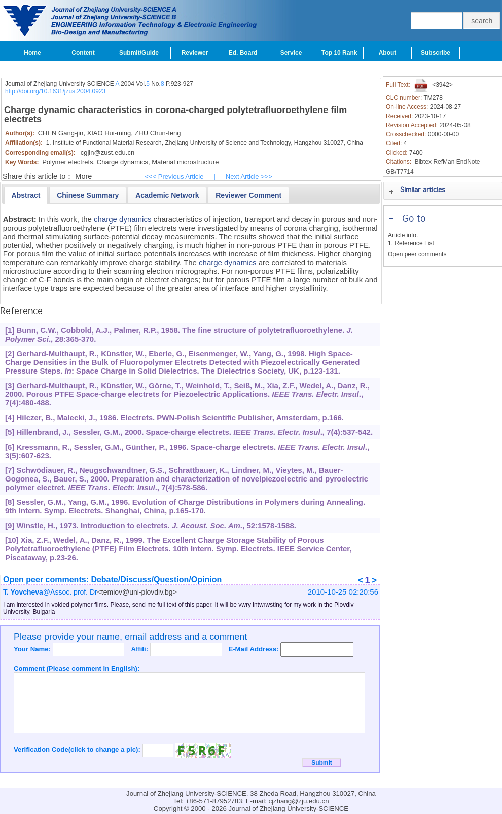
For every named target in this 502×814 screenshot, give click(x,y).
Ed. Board (243, 52)
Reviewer (195, 52)
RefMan (443, 161)
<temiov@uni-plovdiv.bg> (137, 592)
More (83, 176)
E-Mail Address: (254, 649)
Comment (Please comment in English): (76, 668)
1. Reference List (411, 243)
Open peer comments (417, 254)
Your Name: (33, 649)
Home (32, 52)
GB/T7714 (400, 171)
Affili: (140, 649)
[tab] (26, 195)
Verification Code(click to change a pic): (78, 749)
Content (82, 52)
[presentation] (26, 195)
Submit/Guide (139, 52)
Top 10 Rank (339, 52)
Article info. (403, 235)
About (388, 52)
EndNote (468, 161)
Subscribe (435, 52)
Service (291, 52)
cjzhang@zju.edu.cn (299, 801)
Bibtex (423, 161)
